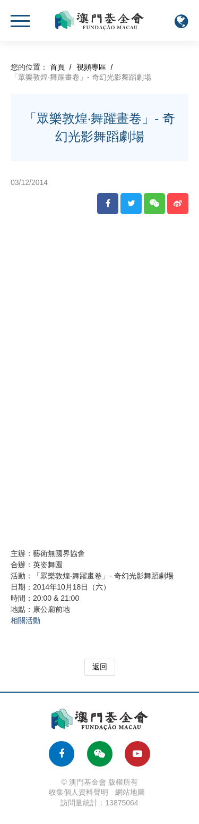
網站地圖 (130, 792)
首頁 (57, 67)
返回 (99, 666)
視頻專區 (91, 67)
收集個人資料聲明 (78, 792)
